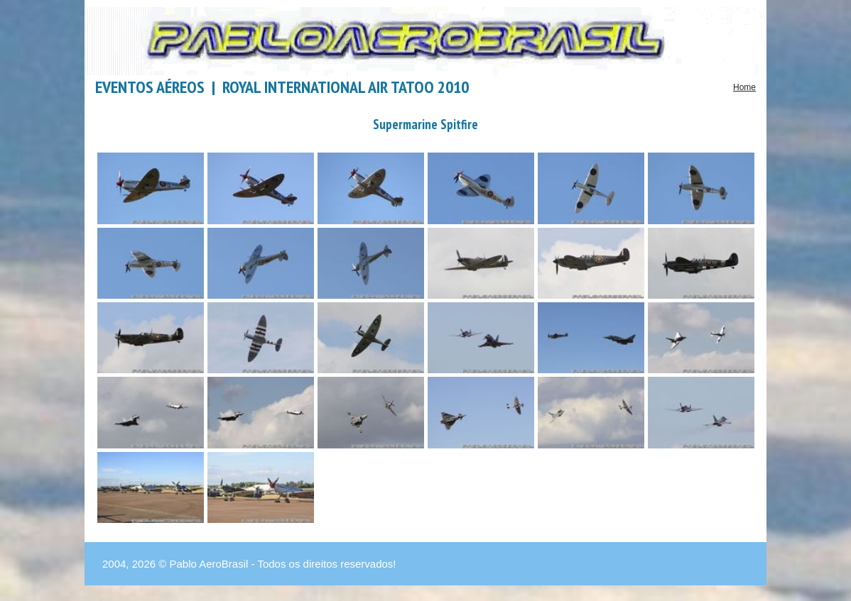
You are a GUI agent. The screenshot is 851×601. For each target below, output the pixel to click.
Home (744, 87)
